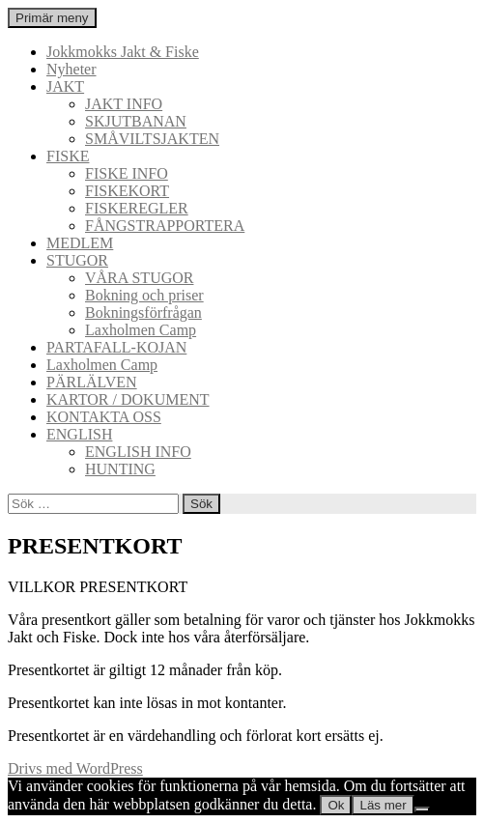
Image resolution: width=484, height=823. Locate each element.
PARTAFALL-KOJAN (116, 347)
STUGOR (77, 260)
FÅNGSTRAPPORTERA (164, 225)
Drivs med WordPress (75, 768)
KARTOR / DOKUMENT (128, 399)
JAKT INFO (123, 104)
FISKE (67, 156)
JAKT (65, 86)
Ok (335, 805)
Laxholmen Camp (140, 330)
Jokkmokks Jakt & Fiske (122, 51)
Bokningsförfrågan (143, 312)
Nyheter (71, 69)
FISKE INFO (126, 173)
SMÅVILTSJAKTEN (152, 138)
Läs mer (382, 805)
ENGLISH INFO (138, 451)
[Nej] (422, 809)
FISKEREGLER (136, 208)
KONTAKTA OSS (103, 417)
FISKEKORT (127, 191)
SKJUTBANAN (135, 121)
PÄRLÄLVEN (91, 382)
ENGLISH (79, 434)
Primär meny (52, 18)
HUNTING (120, 469)
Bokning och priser (144, 295)
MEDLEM (79, 243)
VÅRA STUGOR (139, 278)
